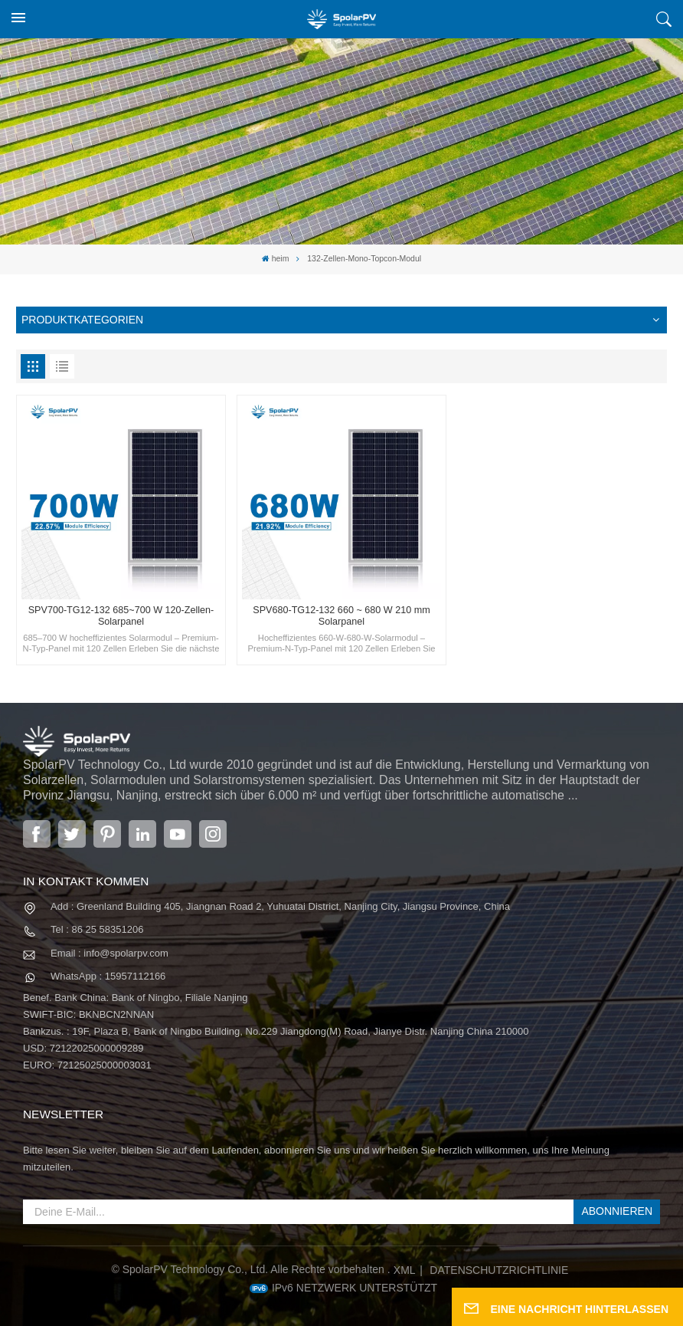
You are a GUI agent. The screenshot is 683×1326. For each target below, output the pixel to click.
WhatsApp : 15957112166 (108, 976)
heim (275, 259)
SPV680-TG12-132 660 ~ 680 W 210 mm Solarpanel (341, 616)
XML (405, 1270)
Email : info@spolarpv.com (109, 953)
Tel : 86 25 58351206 (97, 929)
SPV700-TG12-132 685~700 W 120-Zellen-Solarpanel (121, 616)
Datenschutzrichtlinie (499, 1270)
